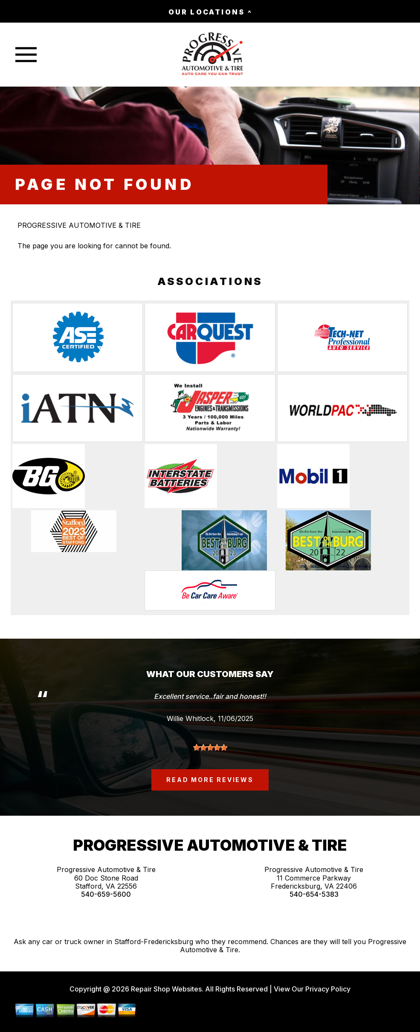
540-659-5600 (106, 894)
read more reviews (210, 779)
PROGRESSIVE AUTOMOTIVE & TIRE (79, 225)
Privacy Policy (327, 989)
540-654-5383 (314, 894)
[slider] (210, 747)
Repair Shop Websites (165, 989)
